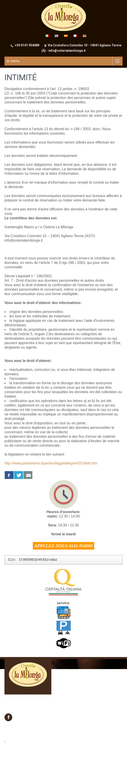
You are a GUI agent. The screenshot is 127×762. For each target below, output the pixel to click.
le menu (13, 61)
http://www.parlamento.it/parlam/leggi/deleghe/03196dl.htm (50, 463)
